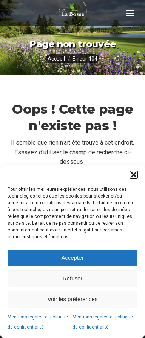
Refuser (73, 278)
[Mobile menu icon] (129, 13)
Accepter (72, 257)
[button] (133, 174)
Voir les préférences (73, 299)
